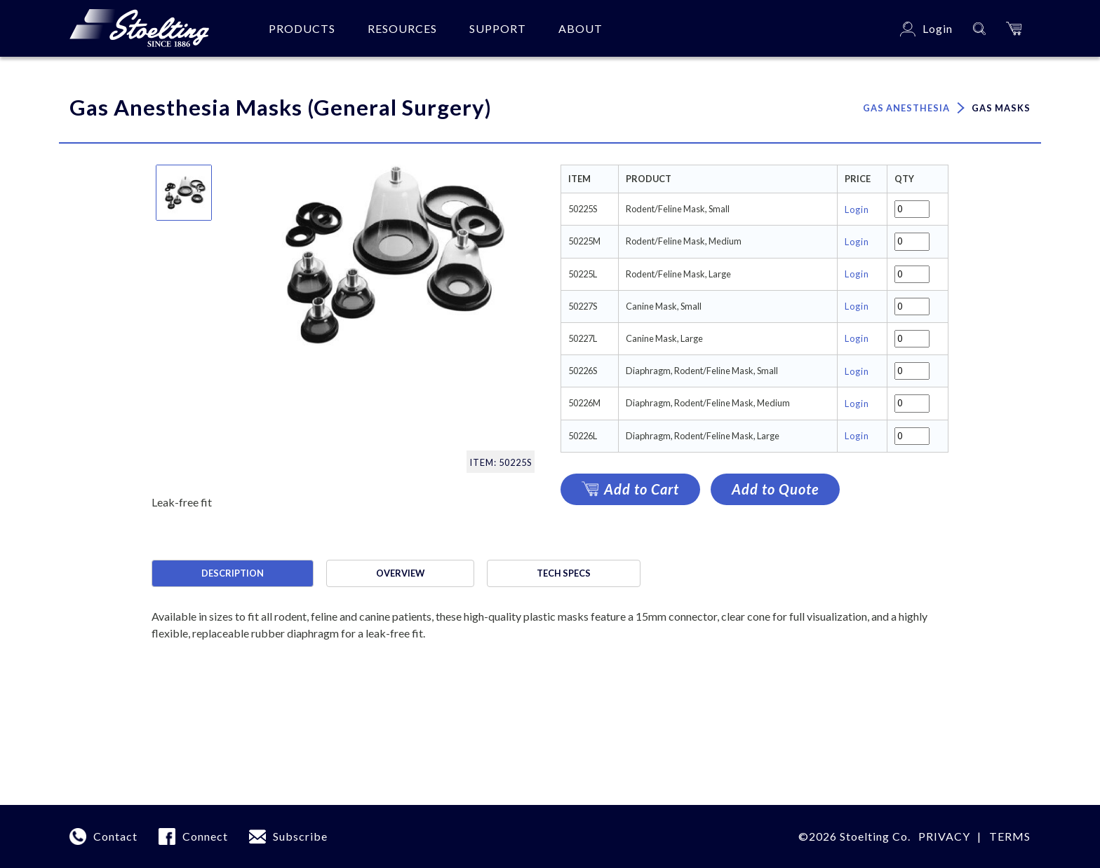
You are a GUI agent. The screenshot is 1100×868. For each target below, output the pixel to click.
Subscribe (300, 836)
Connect (205, 836)
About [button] (580, 28)
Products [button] (302, 28)
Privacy (944, 836)
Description (232, 573)
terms (1010, 836)
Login (857, 209)
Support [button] (497, 28)
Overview (400, 573)
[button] (1013, 28)
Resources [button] (402, 28)
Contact (115, 836)
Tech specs (564, 573)
